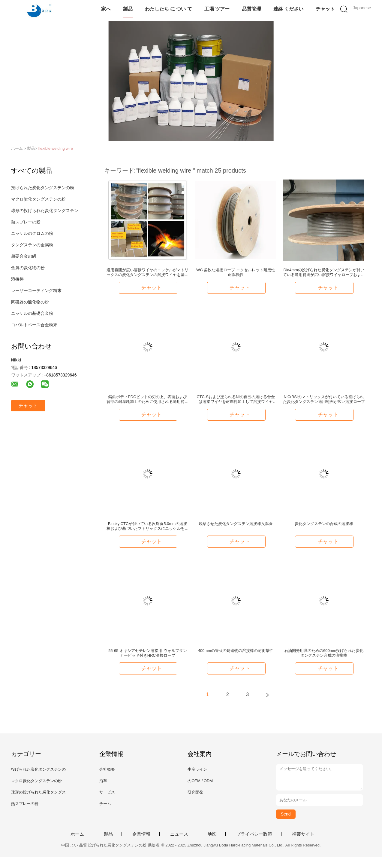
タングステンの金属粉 (32, 244)
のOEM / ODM (200, 781)
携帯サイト (303, 834)
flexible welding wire (55, 148)
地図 (212, 834)
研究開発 (195, 792)
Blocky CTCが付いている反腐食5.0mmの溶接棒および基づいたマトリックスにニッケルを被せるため (147, 526)
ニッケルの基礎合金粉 (32, 313)
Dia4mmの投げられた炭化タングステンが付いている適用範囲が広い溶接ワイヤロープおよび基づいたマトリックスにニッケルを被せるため (324, 272)
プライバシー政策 (254, 834)
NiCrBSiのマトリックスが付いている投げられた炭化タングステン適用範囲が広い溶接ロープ (324, 399)
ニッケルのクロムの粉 (32, 233)
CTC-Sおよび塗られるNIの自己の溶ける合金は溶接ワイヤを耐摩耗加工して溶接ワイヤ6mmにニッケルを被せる (236, 399)
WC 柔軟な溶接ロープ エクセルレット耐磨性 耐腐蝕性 (235, 272)
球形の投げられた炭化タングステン (44, 210)
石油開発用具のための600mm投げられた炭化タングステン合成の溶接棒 (323, 653)
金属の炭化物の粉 (28, 267)
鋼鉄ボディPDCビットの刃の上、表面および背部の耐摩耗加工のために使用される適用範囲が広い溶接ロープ (147, 399)
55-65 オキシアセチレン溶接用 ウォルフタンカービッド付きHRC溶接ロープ (147, 653)
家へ (106, 8)
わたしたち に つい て (168, 8)
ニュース (179, 834)
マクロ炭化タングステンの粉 (38, 199)
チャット (325, 8)
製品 (128, 8)
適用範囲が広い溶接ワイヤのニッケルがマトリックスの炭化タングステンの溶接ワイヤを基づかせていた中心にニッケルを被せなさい (147, 272)
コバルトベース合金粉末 (34, 324)
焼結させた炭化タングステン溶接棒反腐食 (236, 523)
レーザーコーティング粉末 (36, 290)
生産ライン (197, 769)
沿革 (103, 781)
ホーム (77, 834)
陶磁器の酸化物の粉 (30, 301)
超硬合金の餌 (23, 256)
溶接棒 (17, 279)
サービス (107, 792)
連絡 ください (288, 8)
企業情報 (141, 834)
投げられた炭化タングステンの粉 (42, 187)
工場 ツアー (217, 8)
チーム (105, 803)
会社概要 (107, 769)
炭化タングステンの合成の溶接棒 (324, 523)
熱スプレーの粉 (26, 222)
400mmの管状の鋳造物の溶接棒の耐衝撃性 (235, 650)
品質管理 (251, 8)
